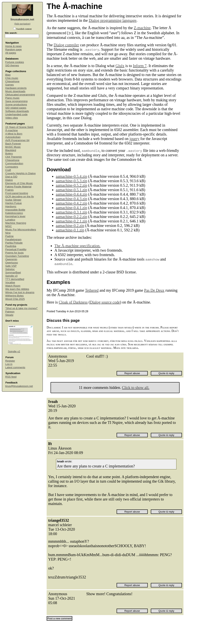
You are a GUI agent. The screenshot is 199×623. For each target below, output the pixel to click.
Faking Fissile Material (18, 186)
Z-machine (142, 28)
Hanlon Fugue (13, 203)
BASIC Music (13, 146)
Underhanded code (16, 114)
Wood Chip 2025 (15, 299)
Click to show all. (135, 387)
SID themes (12, 65)
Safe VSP (11, 265)
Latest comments (15, 367)
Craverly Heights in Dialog (20, 173)
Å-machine (11, 130)
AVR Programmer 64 (17, 140)
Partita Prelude (14, 242)
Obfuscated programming (20, 94)
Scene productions (16, 104)
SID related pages (15, 107)
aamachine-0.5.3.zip (71, 181)
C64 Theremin (13, 156)
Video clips (11, 117)
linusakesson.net (22, 19)
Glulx (119, 66)
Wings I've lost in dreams (19, 292)
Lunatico (10, 219)
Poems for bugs (14, 252)
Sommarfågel (13, 272)
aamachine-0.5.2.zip (71, 185)
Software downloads (17, 111)
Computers (11, 166)
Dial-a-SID (11, 176)
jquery (134, 138)
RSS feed (11, 376)
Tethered (92, 290)
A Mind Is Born (13, 133)
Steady (9, 314)
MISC (8, 226)
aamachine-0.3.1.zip (71, 212)
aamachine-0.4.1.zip (71, 208)
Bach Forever (13, 143)
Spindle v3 (11, 275)
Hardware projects (16, 88)
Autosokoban (13, 137)
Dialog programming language (113, 20)
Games (9, 84)
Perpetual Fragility (15, 249)
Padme (9, 236)
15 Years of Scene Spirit (19, 127)
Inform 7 (140, 66)
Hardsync (10, 206)
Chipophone (12, 81)
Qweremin (11, 259)
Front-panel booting (16, 193)
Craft (8, 170)
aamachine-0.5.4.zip (71, 176)
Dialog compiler (66, 45)
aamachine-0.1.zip (70, 230)
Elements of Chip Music (19, 183)
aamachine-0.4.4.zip (71, 194)
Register (10, 360)
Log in (8, 364)
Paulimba (10, 246)
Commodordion (14, 163)
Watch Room (12, 285)
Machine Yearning (15, 222)
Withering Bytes (14, 295)
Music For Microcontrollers (20, 229)
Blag (7, 74)
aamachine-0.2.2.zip (71, 216)
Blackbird (10, 150)
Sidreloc (10, 269)
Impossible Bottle (15, 209)
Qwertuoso (11, 262)
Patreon (9, 311)
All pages (10, 52)
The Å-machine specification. (77, 246)
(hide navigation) (22, 23)
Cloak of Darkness (73, 302)
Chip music (11, 78)
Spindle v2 (14, 351)
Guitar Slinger (13, 199)
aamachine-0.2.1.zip (71, 221)
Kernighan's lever (15, 216)
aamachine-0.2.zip (70, 225)
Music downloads (15, 91)
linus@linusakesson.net (19, 386)
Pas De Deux (154, 290)
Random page (13, 49)
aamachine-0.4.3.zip (71, 199)
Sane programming (16, 101)
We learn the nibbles (17, 289)
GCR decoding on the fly (19, 196)
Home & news (13, 46)
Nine (8, 232)
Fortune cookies (14, 62)
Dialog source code (105, 302)
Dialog (9, 179)
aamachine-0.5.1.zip (71, 190)
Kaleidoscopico (14, 213)
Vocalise (10, 282)
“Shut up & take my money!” (21, 308)
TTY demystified (14, 279)
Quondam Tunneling (17, 256)
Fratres (9, 189)
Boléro (9, 153)
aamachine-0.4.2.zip (71, 203)
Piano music (12, 97)
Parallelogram (13, 239)
